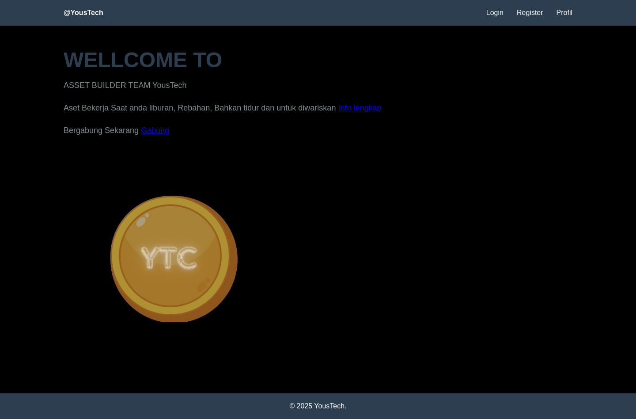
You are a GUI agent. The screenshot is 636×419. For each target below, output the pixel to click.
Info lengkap (359, 107)
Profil (564, 12)
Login (495, 12)
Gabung (155, 130)
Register (530, 12)
